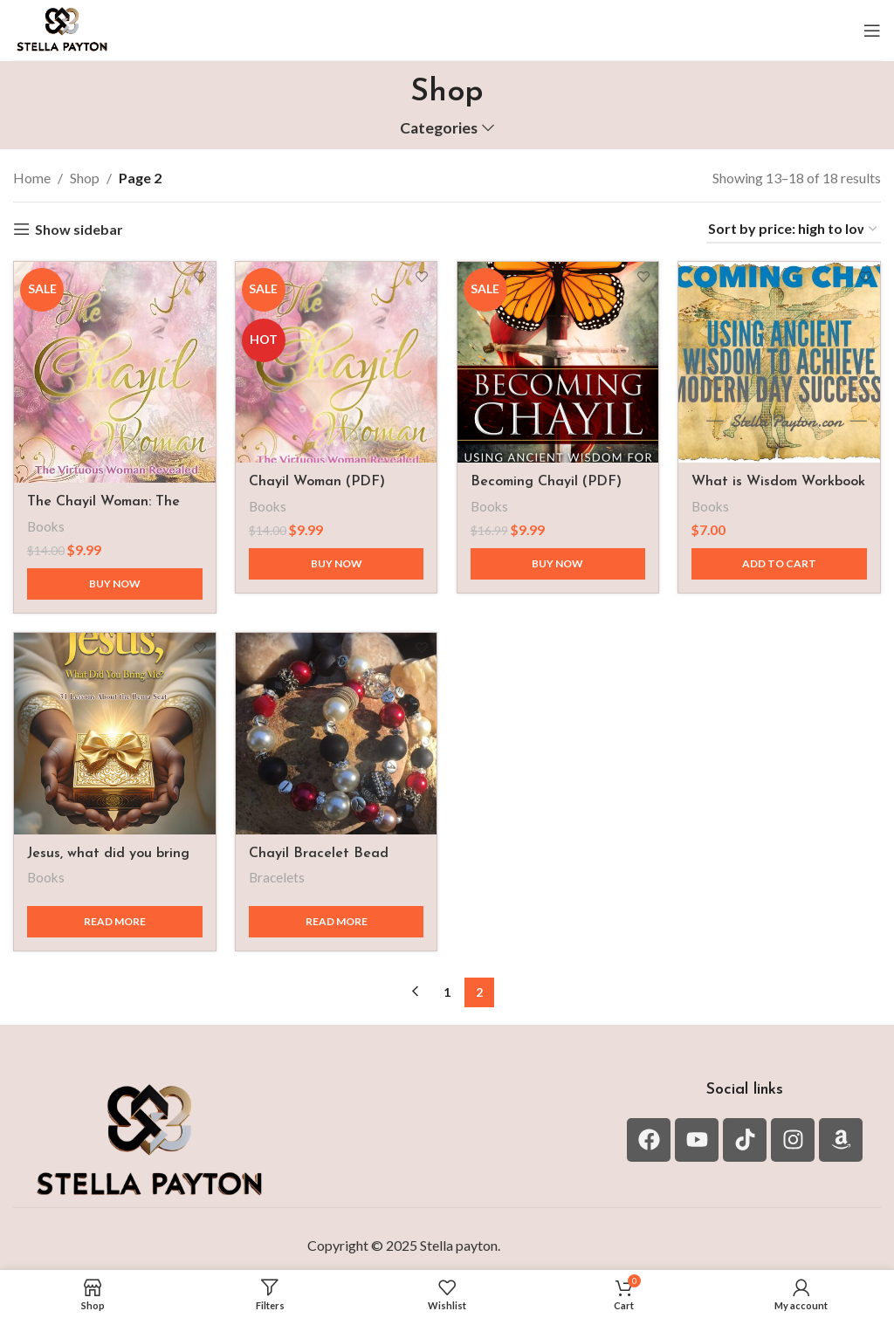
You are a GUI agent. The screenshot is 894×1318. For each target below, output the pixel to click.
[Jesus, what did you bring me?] (112, 732)
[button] (782, 558)
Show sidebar (79, 229)
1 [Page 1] (447, 987)
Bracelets (278, 874)
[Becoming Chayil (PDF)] (559, 359)
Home (32, 177)
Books (46, 520)
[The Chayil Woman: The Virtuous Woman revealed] (112, 369)
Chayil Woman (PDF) (319, 477)
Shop (85, 177)
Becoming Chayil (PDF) (549, 477)
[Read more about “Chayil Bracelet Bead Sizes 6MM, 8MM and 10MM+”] (335, 917)
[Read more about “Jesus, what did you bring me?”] (111, 917)
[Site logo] (62, 28)
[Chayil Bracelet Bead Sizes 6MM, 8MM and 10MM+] (335, 732)
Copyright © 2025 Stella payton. (403, 1241)
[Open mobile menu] (872, 30)
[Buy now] (111, 578)
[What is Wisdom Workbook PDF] (782, 359)
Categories (439, 128)
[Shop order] (793, 229)
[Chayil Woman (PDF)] (335, 359)
